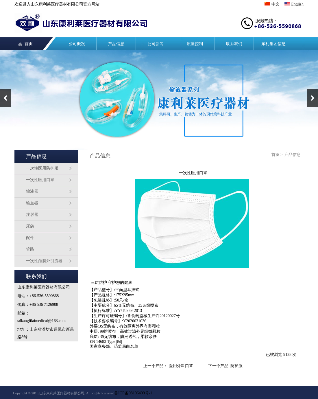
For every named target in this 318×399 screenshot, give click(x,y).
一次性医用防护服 (42, 168)
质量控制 (195, 44)
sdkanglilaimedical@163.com (41, 321)
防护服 (236, 366)
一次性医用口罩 (40, 180)
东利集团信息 (273, 44)
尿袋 (30, 226)
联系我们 (234, 44)
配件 (30, 238)
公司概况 (77, 44)
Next (312, 98)
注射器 (32, 214)
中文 (272, 4)
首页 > (277, 154)
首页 (29, 44)
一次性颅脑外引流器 (44, 261)
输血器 (32, 203)
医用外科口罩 (181, 366)
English (294, 4)
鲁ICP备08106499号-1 (133, 393)
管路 (30, 249)
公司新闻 (155, 44)
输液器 (32, 191)
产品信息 (116, 44)
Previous (5, 98)
